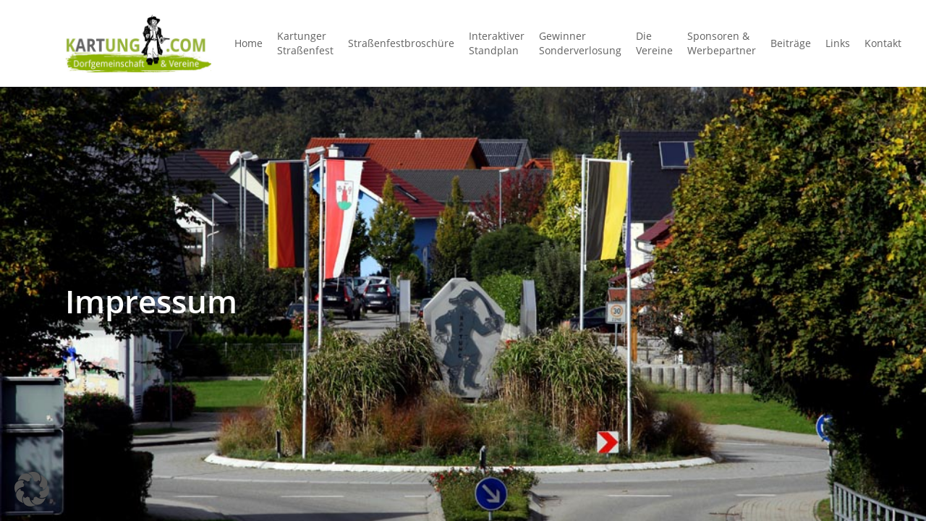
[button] (32, 489)
